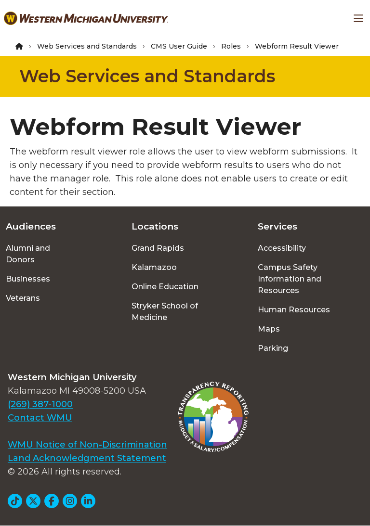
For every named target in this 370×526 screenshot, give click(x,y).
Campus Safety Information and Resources (289, 279)
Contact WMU (40, 417)
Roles (231, 46)
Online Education (165, 286)
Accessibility (282, 248)
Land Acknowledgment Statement (87, 458)
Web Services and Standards (87, 46)
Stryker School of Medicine (165, 311)
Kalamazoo (154, 267)
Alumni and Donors (28, 254)
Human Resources (294, 309)
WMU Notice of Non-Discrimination (87, 444)
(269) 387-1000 (40, 404)
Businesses (28, 278)
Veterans (23, 298)
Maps (269, 329)
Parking (273, 348)
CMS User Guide (179, 46)
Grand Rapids (158, 248)
